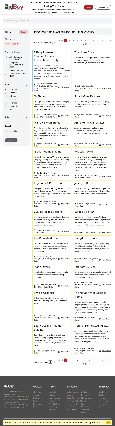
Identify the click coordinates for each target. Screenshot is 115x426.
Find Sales (103, 392)
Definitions (71, 410)
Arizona (12, 96)
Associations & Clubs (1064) (17, 75)
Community (103, 7)
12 (110, 41)
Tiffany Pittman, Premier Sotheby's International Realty (46, 56)
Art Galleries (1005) (17, 70)
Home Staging (23, 21)
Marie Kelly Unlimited (47, 122)
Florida (12, 109)
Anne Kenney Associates (89, 122)
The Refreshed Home (47, 238)
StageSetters (42, 267)
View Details (65, 87)
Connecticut (14, 106)
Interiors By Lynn (85, 267)
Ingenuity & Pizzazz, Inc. (49, 183)
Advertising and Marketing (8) (15, 58)
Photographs (86, 398)
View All (52, 410)
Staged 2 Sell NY (84, 212)
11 (106, 41)
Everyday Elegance (86, 238)
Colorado (13, 103)
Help (101, 407)
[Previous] (59, 40)
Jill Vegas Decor (83, 183)
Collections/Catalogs (75, 401)
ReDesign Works (84, 151)
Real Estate (13, 131)
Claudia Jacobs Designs (48, 212)
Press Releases (73, 398)
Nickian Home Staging (48, 151)
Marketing (53, 407)
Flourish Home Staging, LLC (91, 325)
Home (6, 21)
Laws (83, 404)
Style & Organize (44, 293)
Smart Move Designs (87, 96)
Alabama (13, 93)
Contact (36, 395)
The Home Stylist (84, 52)
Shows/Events (86, 407)
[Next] (83, 44)
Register (36, 398)
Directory (13, 21)
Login (88, 7)
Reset (23, 32)
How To (84, 401)
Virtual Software (55, 404)
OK (108, 422)
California (13, 99)
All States (13, 89)
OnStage (39, 96)
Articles (70, 395)
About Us (37, 392)
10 (102, 41)
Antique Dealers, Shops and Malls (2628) (16, 64)
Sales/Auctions (73, 392)
